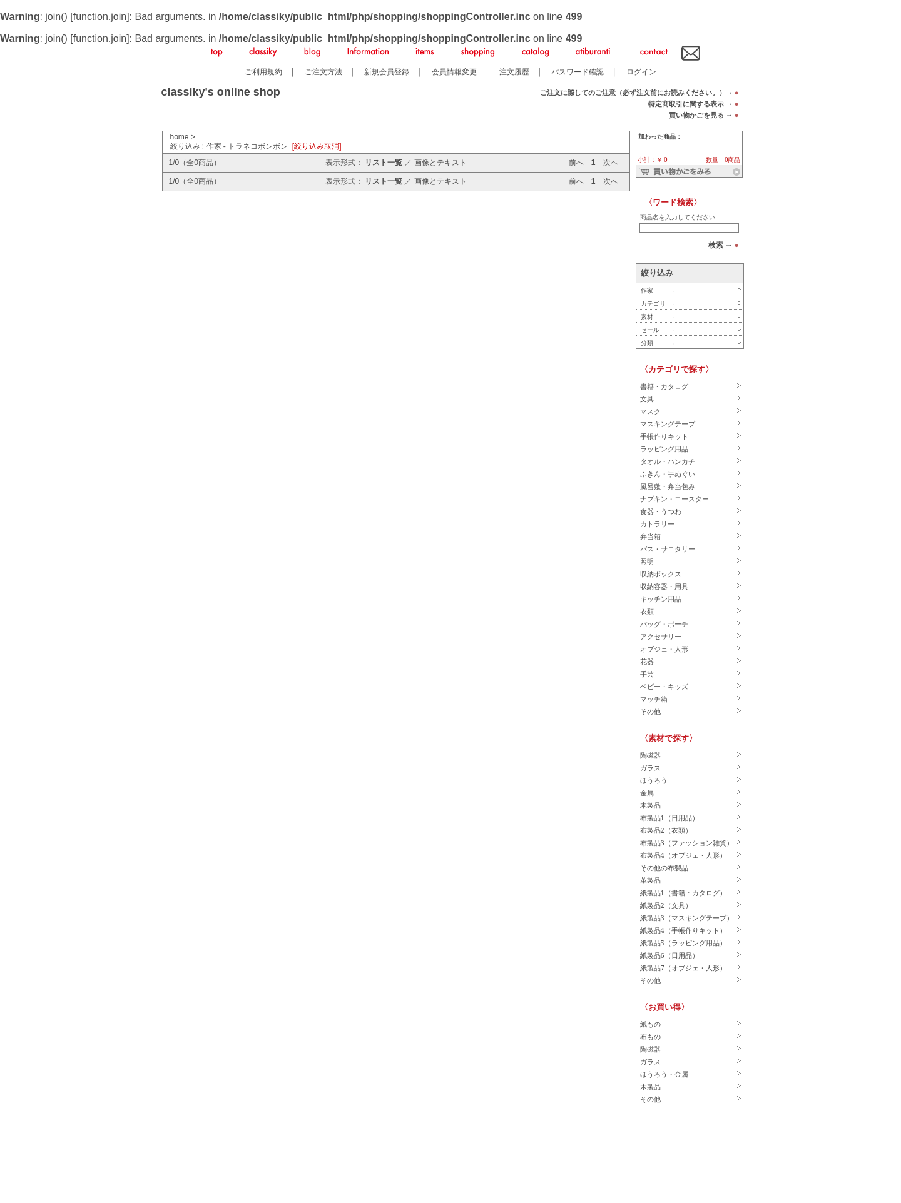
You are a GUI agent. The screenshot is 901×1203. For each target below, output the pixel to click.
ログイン (641, 71)
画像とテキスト (440, 162)
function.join (99, 16)
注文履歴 (514, 71)
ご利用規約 (263, 71)
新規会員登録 (386, 71)
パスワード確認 (577, 71)
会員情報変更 (454, 71)
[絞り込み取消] (317, 146)
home (179, 137)
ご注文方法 (323, 71)
